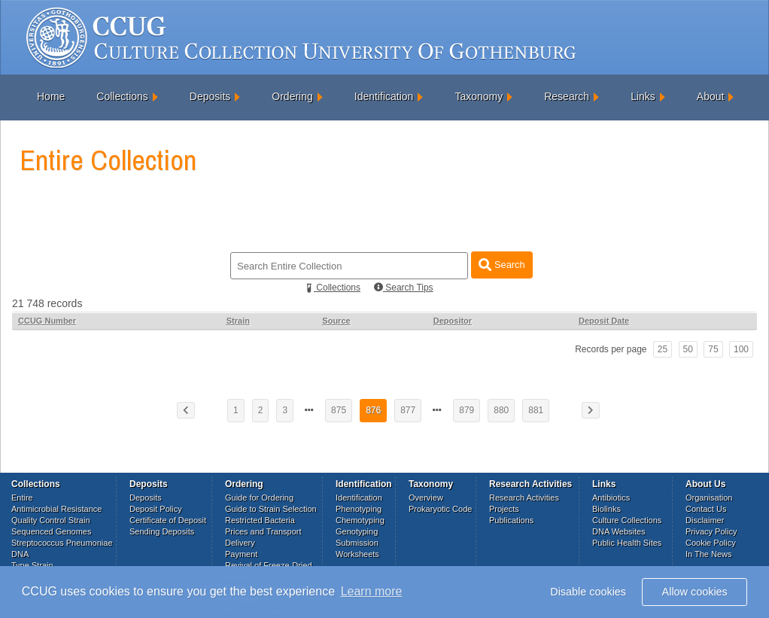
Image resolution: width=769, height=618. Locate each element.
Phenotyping (358, 508)
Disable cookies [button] (588, 592)
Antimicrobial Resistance (56, 508)
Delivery (240, 542)
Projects (504, 508)
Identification (384, 96)
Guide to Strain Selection (271, 508)
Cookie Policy (710, 542)
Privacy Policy (711, 531)
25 (662, 349)
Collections (121, 96)
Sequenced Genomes (51, 531)
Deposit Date (604, 320)
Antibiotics (611, 497)
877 (407, 410)
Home (51, 96)
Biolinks (606, 508)
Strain (238, 320)
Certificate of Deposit (167, 520)
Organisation (708, 497)
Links (643, 96)
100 (741, 349)
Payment (241, 554)
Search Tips (403, 287)
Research (566, 96)
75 (713, 349)
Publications (511, 520)
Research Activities (524, 497)
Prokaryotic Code (440, 508)
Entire (22, 497)
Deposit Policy (155, 508)
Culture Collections (626, 520)
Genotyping (357, 531)
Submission (357, 542)
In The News (708, 554)
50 (688, 349)
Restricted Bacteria (260, 520)
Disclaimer (704, 520)
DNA (20, 554)
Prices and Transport (263, 531)
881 (535, 410)
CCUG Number (47, 320)
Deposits (210, 96)
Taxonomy (478, 96)
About (711, 96)
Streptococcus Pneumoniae (62, 542)
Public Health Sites (626, 542)
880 (501, 410)
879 (466, 410)
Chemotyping (360, 520)
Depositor (452, 320)
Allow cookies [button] (695, 592)
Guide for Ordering (259, 497)
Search (501, 264)
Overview (426, 497)
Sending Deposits (161, 531)
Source (336, 320)
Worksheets (357, 554)
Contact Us (705, 508)
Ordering (292, 96)
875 (338, 410)
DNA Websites (619, 531)
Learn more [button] (372, 591)
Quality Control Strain (50, 520)
